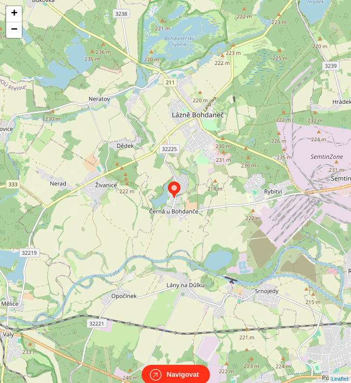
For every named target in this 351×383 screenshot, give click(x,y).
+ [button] (14, 14)
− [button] (14, 30)
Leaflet (339, 369)
